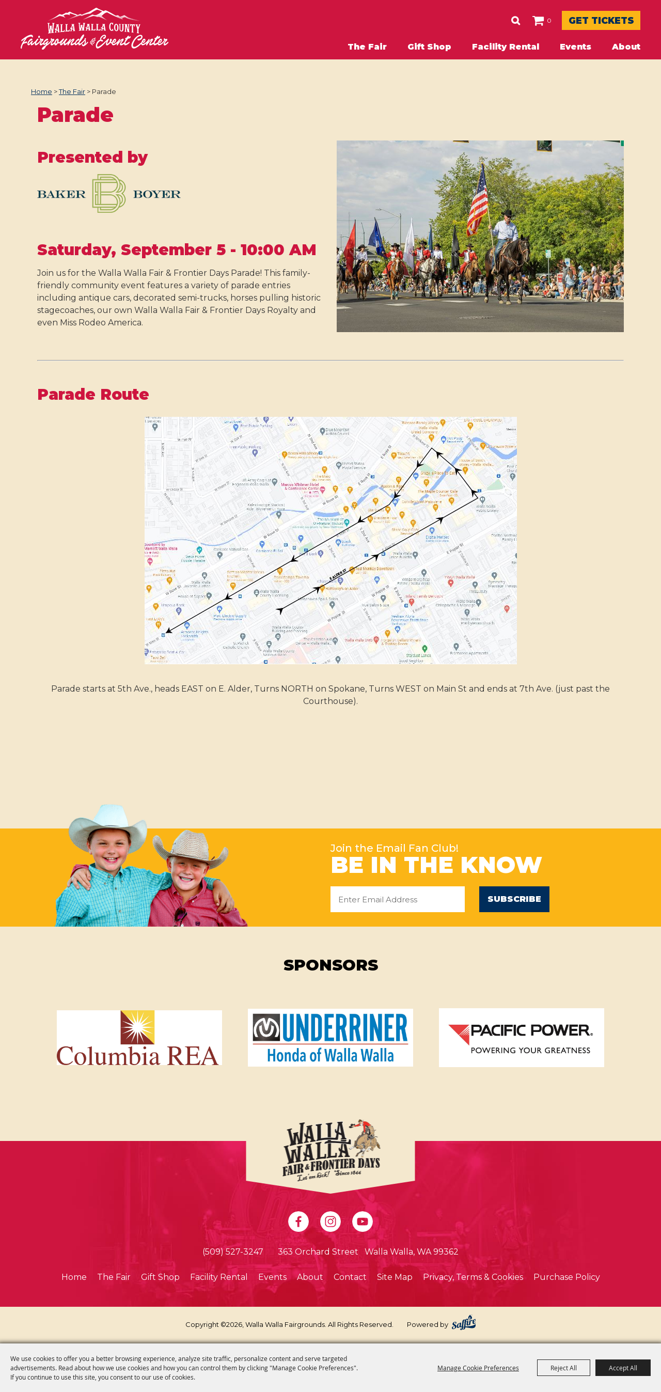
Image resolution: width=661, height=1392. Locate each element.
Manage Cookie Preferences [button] (478, 1368)
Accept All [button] (623, 1368)
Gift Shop (429, 47)
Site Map (395, 1278)
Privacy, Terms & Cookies (473, 1278)
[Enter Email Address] (397, 899)
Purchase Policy (566, 1278)
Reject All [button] (563, 1368)
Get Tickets (581, 20)
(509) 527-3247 (232, 1253)
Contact (350, 1278)
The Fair (367, 47)
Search (477, 20)
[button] (109, 198)
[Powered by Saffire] (464, 1323)
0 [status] (510, 20)
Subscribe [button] (514, 899)
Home (41, 91)
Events (575, 47)
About (626, 47)
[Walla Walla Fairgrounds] (94, 29)
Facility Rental (505, 47)
